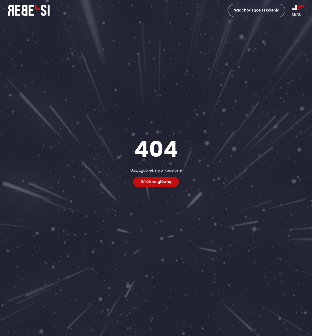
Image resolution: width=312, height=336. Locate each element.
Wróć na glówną (156, 182)
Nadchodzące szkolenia (257, 10)
